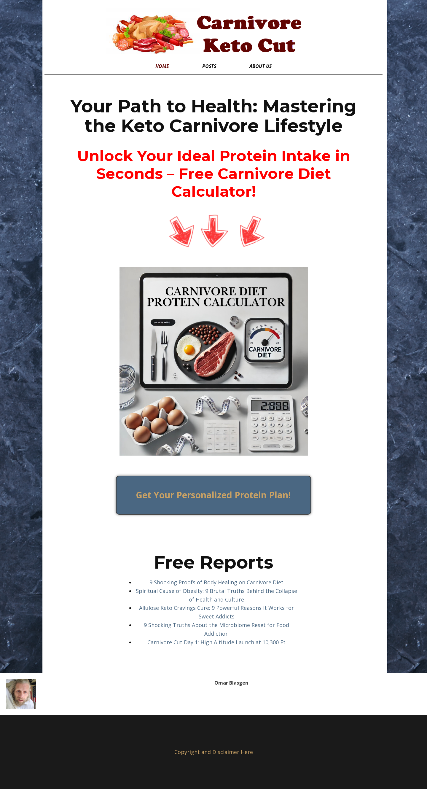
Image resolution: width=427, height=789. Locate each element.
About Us (260, 66)
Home (162, 66)
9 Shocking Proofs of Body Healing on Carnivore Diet (216, 582)
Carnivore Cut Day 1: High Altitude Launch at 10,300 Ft (216, 642)
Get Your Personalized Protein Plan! (213, 495)
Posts (209, 66)
